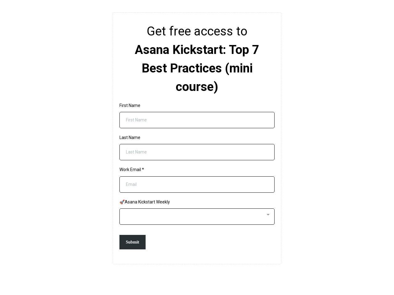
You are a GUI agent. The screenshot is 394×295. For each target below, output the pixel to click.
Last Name (129, 137)
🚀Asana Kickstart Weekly (144, 201)
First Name (129, 105)
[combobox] (197, 216)
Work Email (131, 169)
